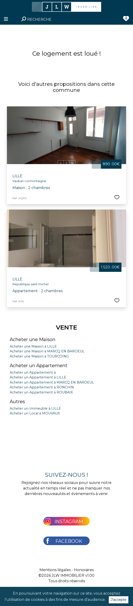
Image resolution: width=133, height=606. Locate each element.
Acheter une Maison (32, 339)
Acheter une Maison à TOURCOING (39, 356)
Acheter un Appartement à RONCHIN (42, 387)
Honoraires (84, 570)
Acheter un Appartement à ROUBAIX (41, 392)
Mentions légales (55, 570)
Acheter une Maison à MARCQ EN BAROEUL (47, 351)
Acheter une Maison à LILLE (33, 346)
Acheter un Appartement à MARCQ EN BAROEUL (52, 382)
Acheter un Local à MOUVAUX (35, 413)
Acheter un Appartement (38, 365)
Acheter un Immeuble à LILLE (35, 408)
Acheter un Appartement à (33, 372)
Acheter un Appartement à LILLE (38, 377)
